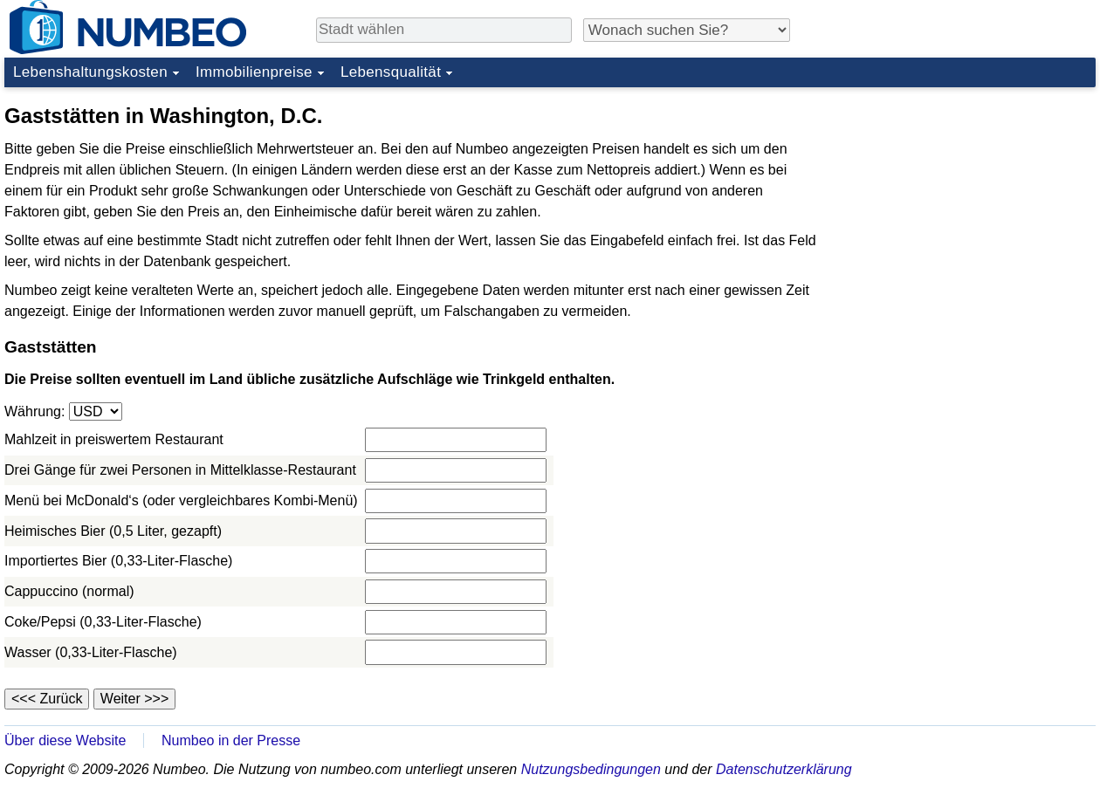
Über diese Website (65, 740)
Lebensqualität (390, 72)
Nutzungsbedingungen (591, 769)
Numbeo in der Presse (231, 740)
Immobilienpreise (254, 72)
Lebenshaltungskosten (90, 72)
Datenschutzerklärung (784, 769)
